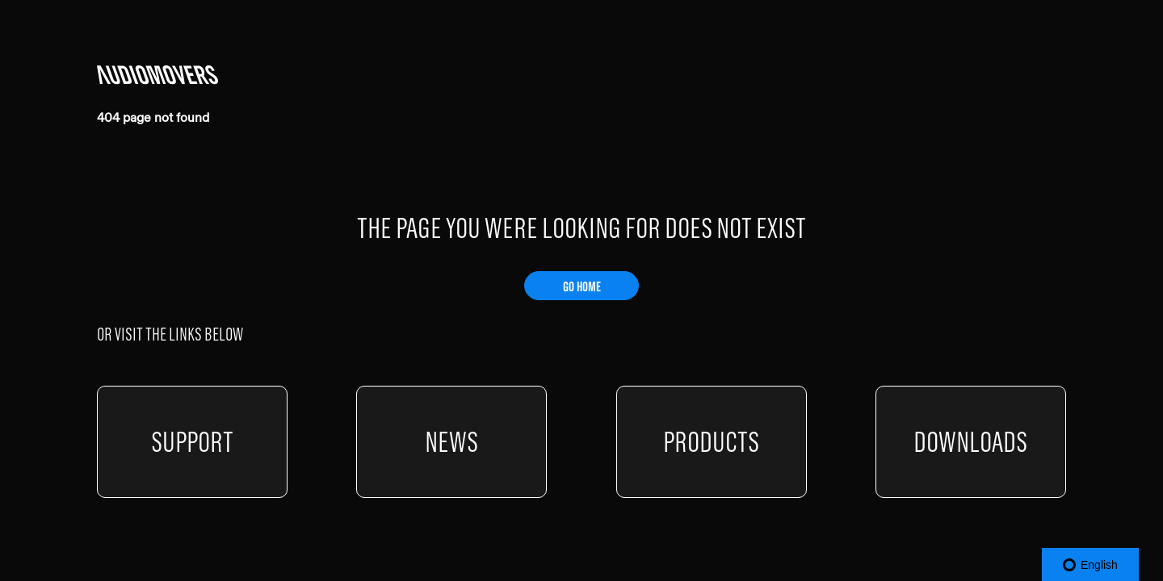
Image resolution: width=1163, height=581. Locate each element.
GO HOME (582, 286)
